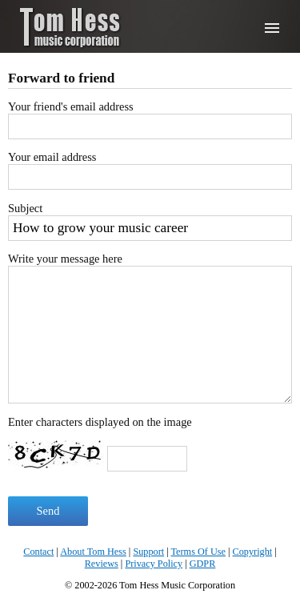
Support (148, 551)
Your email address (52, 156)
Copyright (253, 551)
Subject (25, 208)
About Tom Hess (93, 551)
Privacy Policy (153, 563)
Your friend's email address (71, 106)
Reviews (101, 563)
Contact (38, 551)
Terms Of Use (198, 551)
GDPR (203, 563)
